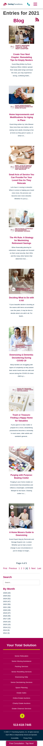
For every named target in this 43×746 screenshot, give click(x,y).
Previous (13, 568)
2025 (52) (6, 596)
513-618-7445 (22, 724)
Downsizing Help (21, 677)
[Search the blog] (21, 582)
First (5, 568)
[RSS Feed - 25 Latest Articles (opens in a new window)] (37, 19)
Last (39, 568)
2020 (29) (6, 610)
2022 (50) (6, 604)
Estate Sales (21, 693)
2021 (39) (6, 607)
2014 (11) (6, 627)
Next (33, 568)
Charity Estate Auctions (21, 703)
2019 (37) (6, 613)
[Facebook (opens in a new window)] (22, 716)
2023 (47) (6, 601)
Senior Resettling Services (21, 672)
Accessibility (14, 738)
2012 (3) (6, 633)
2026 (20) (6, 593)
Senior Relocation (21, 656)
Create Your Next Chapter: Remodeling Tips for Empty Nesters (21, 57)
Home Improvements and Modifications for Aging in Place (21, 117)
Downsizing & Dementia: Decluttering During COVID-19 (21, 358)
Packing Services (21, 666)
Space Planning (21, 688)
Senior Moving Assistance (21, 661)
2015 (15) (6, 624)
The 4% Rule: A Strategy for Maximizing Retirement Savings (21, 240)
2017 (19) (6, 619)
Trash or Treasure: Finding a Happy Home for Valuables (21, 418)
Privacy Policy (28, 738)
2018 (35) (6, 616)
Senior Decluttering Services (21, 682)
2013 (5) (6, 630)
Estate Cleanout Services (21, 708)
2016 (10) (6, 622)
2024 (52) (6, 599)
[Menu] (35, 4)
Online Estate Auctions (21, 698)
